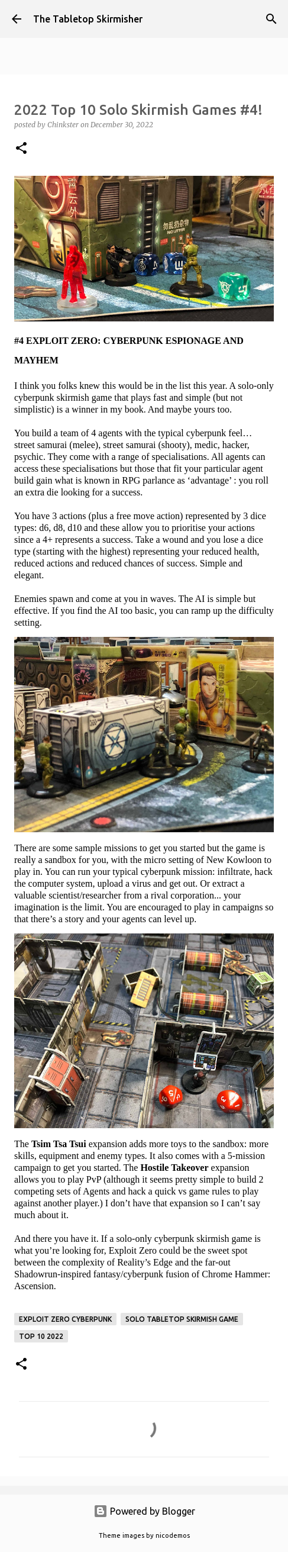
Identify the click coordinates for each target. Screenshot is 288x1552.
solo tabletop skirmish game (181, 1319)
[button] (21, 149)
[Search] (271, 19)
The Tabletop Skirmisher (88, 19)
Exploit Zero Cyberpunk (65, 1319)
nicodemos (173, 1535)
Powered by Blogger (144, 1511)
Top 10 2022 (41, 1336)
